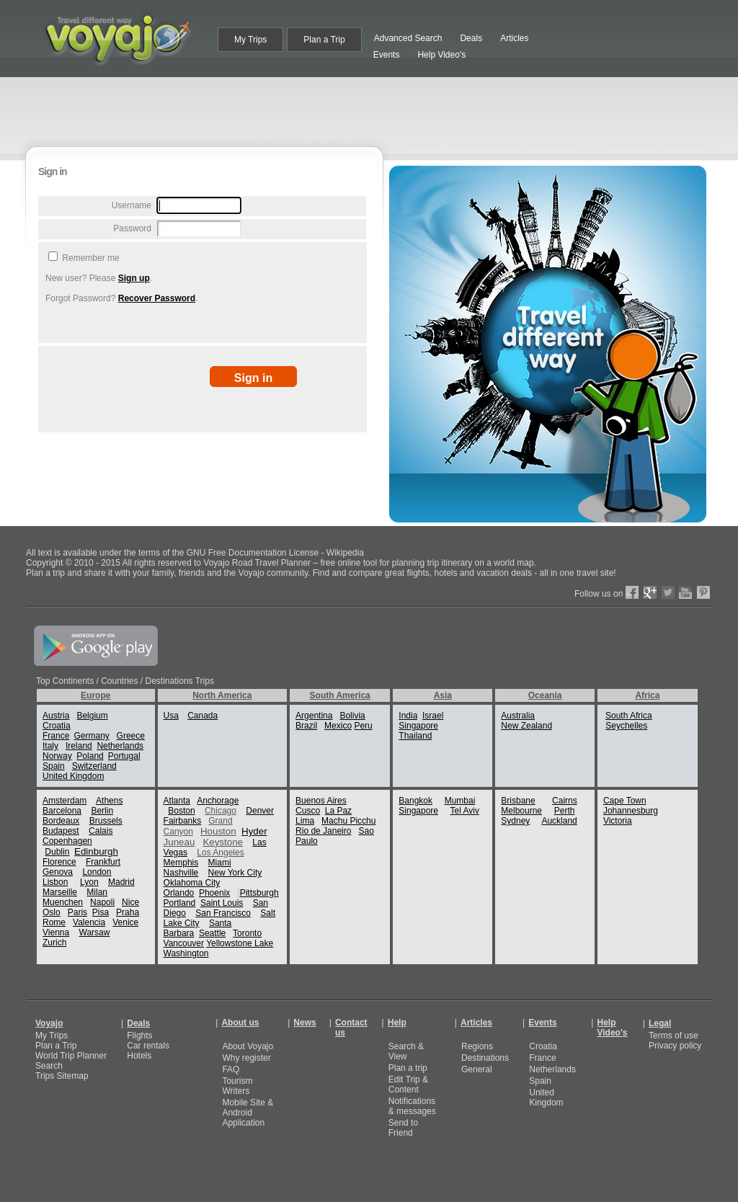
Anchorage (218, 801)
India (408, 716)
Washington (186, 953)
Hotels (139, 1056)
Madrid (121, 882)
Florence (59, 862)
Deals (138, 1023)
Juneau (179, 842)
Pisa (100, 912)
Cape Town (624, 801)
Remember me (90, 258)
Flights (139, 1035)
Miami (219, 863)
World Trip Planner (71, 1056)
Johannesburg (630, 811)
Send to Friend (403, 1128)
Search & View (406, 1051)
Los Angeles (220, 852)
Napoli (102, 902)
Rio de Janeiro (323, 831)
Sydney (515, 821)
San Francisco (223, 913)
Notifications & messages (412, 1106)
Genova (58, 872)
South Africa (628, 716)
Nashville (181, 873)
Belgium (91, 716)
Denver (260, 811)
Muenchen (63, 902)
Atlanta (177, 801)
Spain (54, 766)
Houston (218, 831)
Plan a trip (407, 1068)
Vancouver (184, 943)
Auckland (559, 821)
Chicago (220, 811)
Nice (130, 902)
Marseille (60, 892)
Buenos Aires (321, 801)
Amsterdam (64, 801)
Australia (518, 716)
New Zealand (526, 726)
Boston (181, 811)
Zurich (54, 943)
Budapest (61, 831)
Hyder (254, 831)
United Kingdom (73, 776)
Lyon (89, 882)
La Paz (338, 811)
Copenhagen (67, 841)
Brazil (306, 726)
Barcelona (62, 811)
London (96, 872)
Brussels (106, 821)
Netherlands (120, 746)
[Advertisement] (372, 109)
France (56, 736)
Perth (564, 811)
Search (49, 1066)
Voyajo (49, 1023)
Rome (54, 922)
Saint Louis (221, 903)
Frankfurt (103, 862)
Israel (432, 716)
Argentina (313, 716)
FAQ (230, 1069)
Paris (77, 912)
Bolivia (352, 716)
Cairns (564, 801)
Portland (180, 903)
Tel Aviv (464, 811)
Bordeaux (61, 821)
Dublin (57, 852)
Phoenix (214, 893)
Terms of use (673, 1035)
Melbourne (521, 811)
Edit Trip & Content (408, 1084)
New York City (235, 873)
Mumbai (460, 801)
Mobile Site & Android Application (247, 1113)
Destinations (485, 1058)
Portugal (124, 756)
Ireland (79, 746)
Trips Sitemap (62, 1076)
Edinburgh (96, 851)
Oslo (52, 912)
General (476, 1069)
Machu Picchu (348, 821)
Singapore (418, 726)
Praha (127, 912)
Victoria (617, 821)
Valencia (89, 922)
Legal (660, 1023)
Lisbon (55, 882)
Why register (246, 1058)
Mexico (338, 726)
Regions (477, 1046)
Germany (91, 736)
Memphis (181, 863)
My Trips (51, 1035)
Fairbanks (183, 821)
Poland (89, 756)
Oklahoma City (192, 883)
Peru (363, 726)
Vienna (56, 932)
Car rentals (148, 1046)
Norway (57, 756)
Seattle (212, 933)
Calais (100, 831)
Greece (131, 736)
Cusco (307, 811)
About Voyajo (247, 1046)
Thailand (415, 736)
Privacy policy (675, 1046)
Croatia (57, 726)
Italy (50, 746)
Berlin (102, 811)
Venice (125, 922)
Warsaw (94, 932)
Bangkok (415, 801)
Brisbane (518, 801)
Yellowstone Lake (239, 943)
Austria (56, 716)
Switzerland (94, 766)
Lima (304, 821)
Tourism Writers (237, 1086)
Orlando (179, 893)
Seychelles (626, 726)
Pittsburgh (259, 893)
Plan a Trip (55, 1046)
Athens (109, 801)
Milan (96, 892)
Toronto (247, 933)
